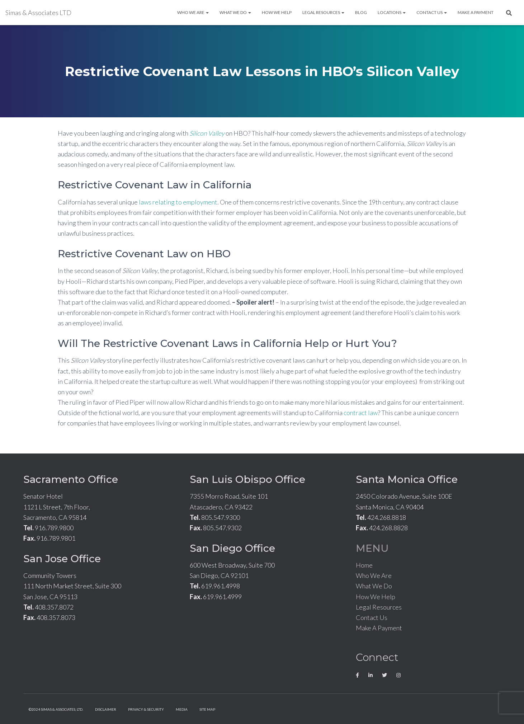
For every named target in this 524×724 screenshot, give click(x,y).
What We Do (235, 12)
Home (364, 565)
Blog (361, 12)
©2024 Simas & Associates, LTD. (56, 709)
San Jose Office (62, 559)
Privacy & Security (146, 709)
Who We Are (193, 12)
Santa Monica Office (407, 479)
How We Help (277, 12)
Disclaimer (105, 709)
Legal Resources (323, 12)
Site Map (207, 709)
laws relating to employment (178, 202)
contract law (361, 413)
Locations (392, 12)
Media (182, 709)
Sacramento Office (70, 479)
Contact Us (431, 12)
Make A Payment (476, 12)
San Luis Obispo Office (247, 479)
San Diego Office (232, 548)
